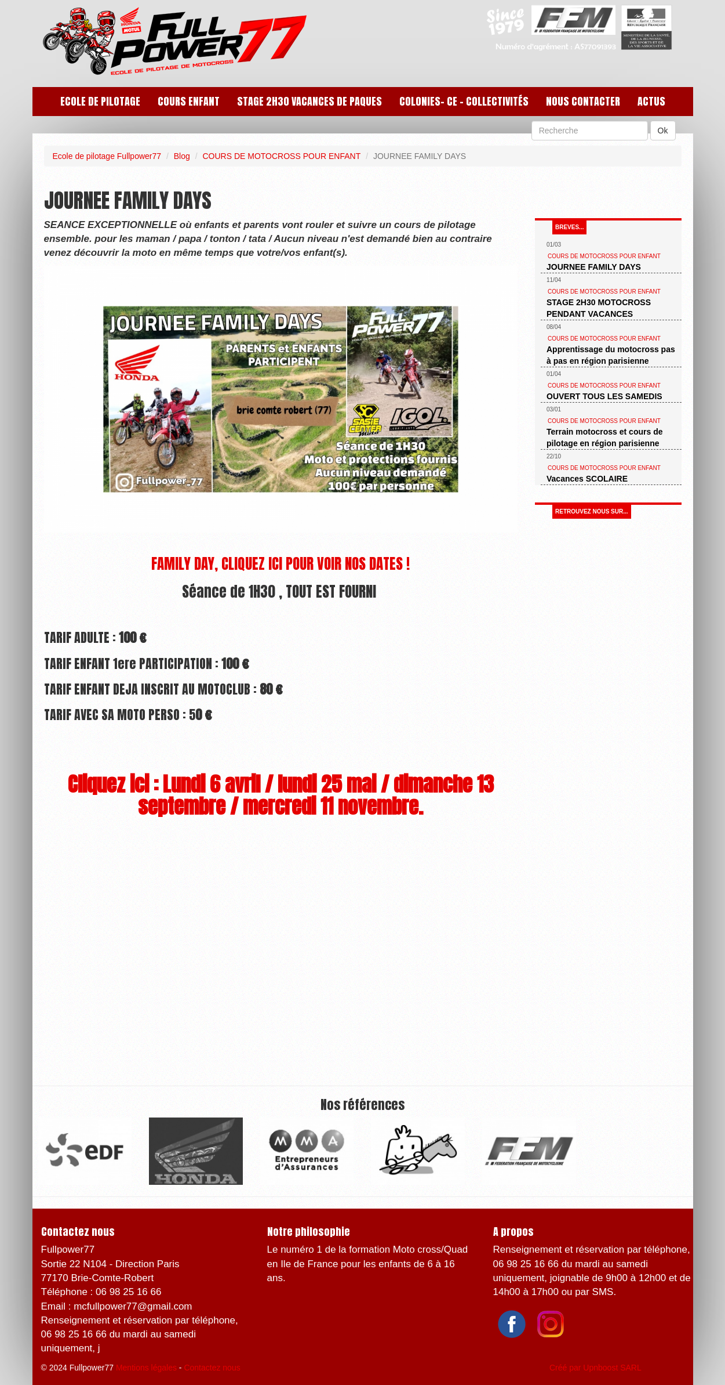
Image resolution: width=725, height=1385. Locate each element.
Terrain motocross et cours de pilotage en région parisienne (604, 437)
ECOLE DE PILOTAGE (100, 101)
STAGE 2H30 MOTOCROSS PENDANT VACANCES (599, 308)
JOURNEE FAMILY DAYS (594, 267)
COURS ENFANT (189, 101)
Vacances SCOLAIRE (587, 478)
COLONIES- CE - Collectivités (464, 101)
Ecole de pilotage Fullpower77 (107, 156)
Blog (182, 156)
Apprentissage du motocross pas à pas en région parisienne (611, 355)
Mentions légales (146, 1367)
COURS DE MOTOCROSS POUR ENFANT (281, 156)
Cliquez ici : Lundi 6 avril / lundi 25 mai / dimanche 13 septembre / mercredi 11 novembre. (281, 795)
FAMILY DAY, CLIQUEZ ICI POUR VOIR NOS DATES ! (280, 563)
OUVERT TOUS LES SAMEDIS (604, 396)
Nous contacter (583, 101)
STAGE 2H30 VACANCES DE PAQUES (309, 101)
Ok (663, 130)
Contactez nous (212, 1367)
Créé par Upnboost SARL (595, 1367)
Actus (651, 101)
